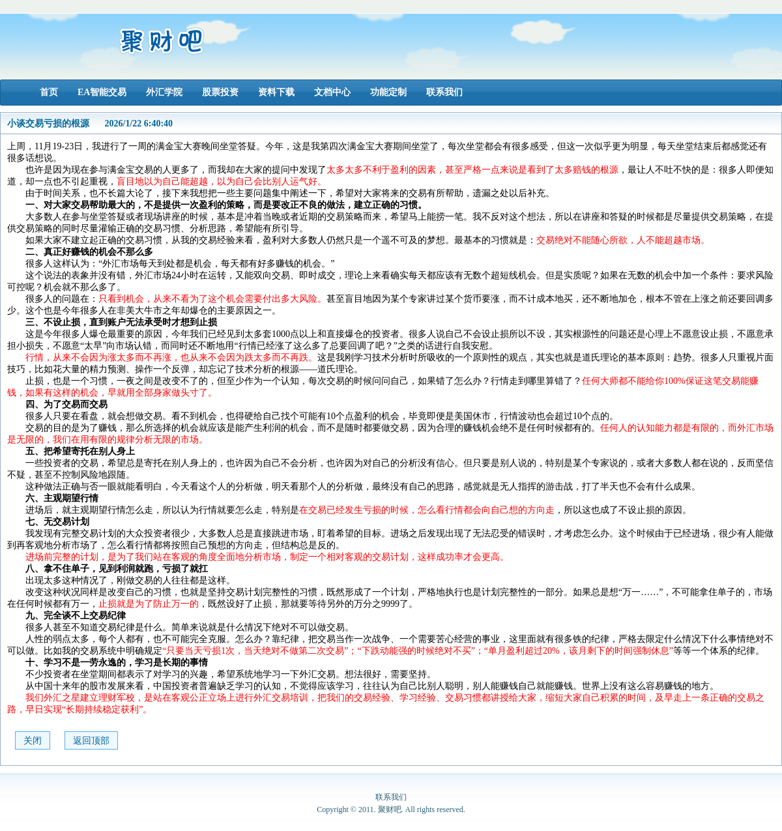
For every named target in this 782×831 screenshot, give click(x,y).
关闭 (32, 741)
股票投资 (220, 92)
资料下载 (276, 92)
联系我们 (444, 92)
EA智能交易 (102, 92)
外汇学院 (164, 92)
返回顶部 (91, 741)
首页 (49, 92)
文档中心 (332, 92)
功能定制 (388, 92)
